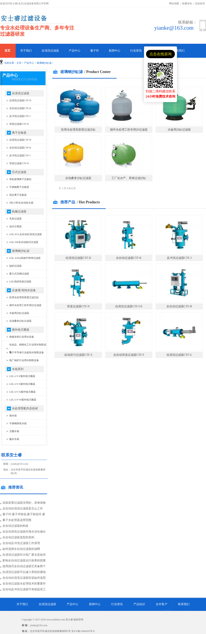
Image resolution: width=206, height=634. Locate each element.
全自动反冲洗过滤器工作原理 (21, 543)
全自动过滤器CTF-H (179, 306)
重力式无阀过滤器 (19, 273)
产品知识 (139, 604)
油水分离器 (15, 226)
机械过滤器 (19, 211)
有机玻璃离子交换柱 (20, 179)
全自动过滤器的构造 (15, 525)
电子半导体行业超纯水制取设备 (26, 352)
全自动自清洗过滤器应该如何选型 (24, 577)
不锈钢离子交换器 (19, 187)
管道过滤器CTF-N (78, 306)
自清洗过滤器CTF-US (128, 306)
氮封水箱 (14, 439)
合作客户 (161, 604)
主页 (18, 62)
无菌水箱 (14, 431)
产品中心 (74, 50)
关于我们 (26, 50)
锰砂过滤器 (15, 265)
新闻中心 (114, 50)
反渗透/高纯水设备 (24, 290)
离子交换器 (19, 132)
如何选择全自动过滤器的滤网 (21, 548)
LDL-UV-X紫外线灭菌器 (22, 391)
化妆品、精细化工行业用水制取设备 (27, 348)
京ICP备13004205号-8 (83, 631)
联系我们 (179, 50)
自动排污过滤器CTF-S (78, 354)
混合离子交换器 (18, 194)
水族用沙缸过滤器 (179, 129)
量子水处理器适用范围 (16, 520)
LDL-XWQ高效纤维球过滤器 (25, 258)
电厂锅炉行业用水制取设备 (24, 360)
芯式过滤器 (19, 172)
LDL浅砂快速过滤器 (20, 281)
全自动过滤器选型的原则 (18, 537)
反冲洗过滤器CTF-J (179, 257)
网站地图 (174, 3)
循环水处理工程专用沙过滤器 (128, 129)
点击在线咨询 (160, 54)
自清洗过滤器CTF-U (179, 354)
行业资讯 (136, 50)
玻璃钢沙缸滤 (44, 62)
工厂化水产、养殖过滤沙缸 (128, 178)
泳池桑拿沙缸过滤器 (78, 178)
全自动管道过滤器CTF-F (128, 354)
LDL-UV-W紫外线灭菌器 (22, 399)
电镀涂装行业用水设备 (21, 336)
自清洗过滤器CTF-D (78, 257)
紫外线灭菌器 (20, 329)
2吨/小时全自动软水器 (21, 202)
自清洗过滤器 (50, 50)
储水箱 (13, 415)
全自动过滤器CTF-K (129, 257)
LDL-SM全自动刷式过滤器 (23, 242)
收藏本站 (187, 3)
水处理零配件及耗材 (25, 408)
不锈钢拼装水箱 (18, 423)
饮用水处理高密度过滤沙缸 (78, 129)
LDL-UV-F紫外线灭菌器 (22, 376)
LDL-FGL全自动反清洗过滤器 (25, 234)
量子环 (94, 50)
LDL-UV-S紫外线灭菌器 (22, 384)
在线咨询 (200, 3)
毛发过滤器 (15, 218)
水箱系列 (17, 369)
